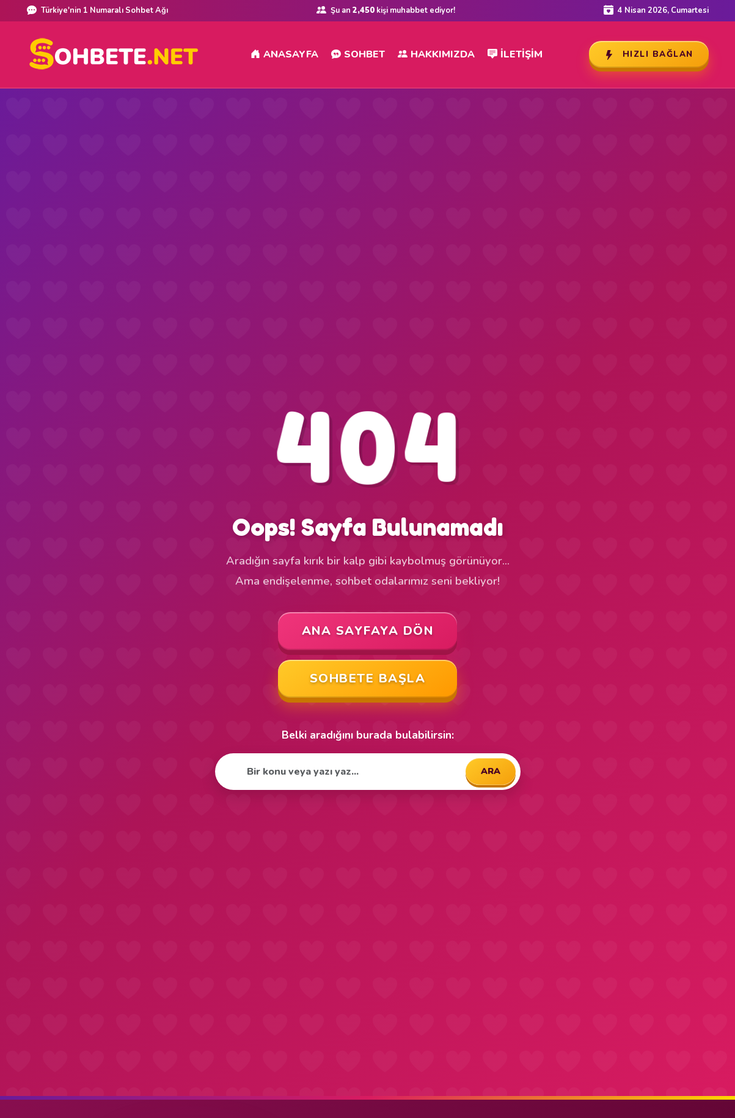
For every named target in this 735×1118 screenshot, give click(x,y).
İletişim (515, 54)
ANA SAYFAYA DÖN (368, 631)
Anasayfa (284, 54)
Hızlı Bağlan (648, 54)
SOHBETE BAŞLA (368, 678)
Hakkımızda (436, 54)
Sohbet (358, 54)
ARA (490, 771)
